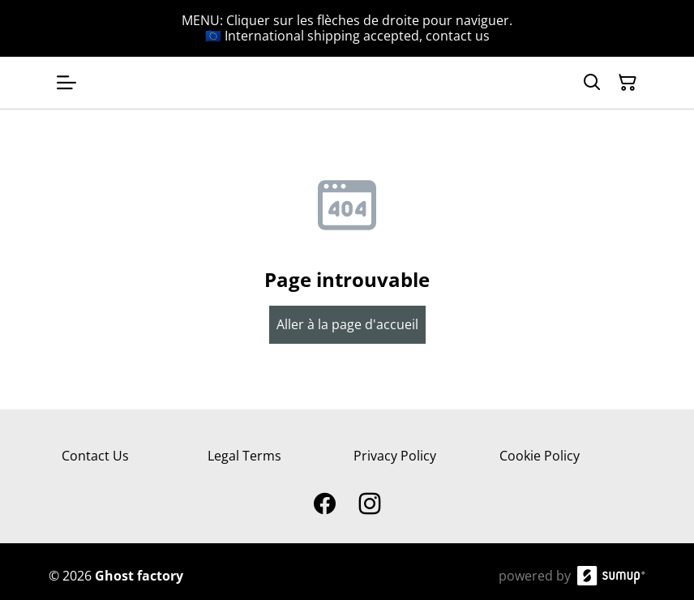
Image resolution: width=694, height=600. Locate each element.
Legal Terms (244, 456)
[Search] (592, 83)
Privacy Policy (394, 456)
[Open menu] (66, 83)
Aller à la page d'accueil (347, 324)
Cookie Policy (539, 456)
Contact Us (95, 456)
